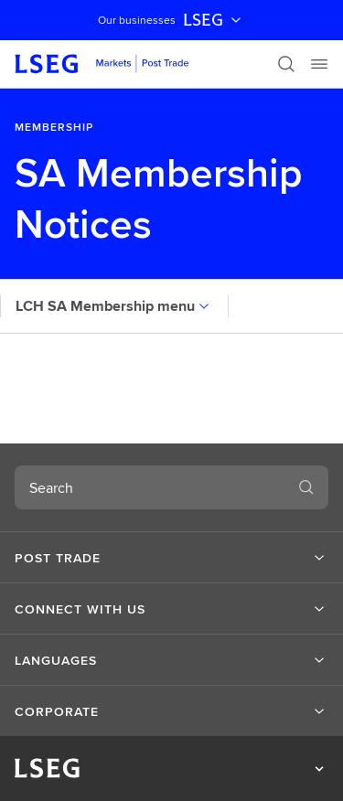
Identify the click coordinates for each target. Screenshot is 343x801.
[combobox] (149, 487)
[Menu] (319, 64)
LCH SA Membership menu (114, 305)
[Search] (286, 64)
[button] (171, 557)
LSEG (214, 20)
